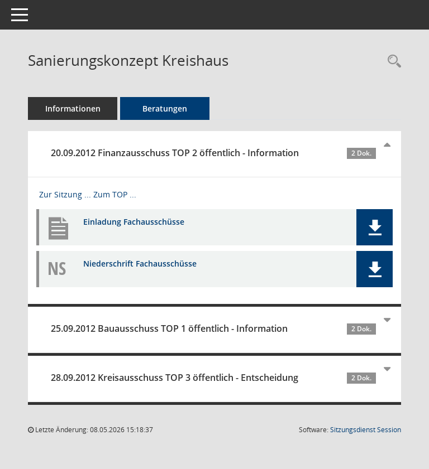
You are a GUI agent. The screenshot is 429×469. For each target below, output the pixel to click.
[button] (374, 227)
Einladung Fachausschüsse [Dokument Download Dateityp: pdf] (133, 221)
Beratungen (164, 108)
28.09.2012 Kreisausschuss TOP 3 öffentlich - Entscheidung (213, 377)
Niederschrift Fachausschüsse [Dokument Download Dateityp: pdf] (140, 263)
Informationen (73, 108)
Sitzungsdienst (365, 429)
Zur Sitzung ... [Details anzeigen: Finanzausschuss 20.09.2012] (65, 194)
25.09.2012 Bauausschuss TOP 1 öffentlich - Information (213, 328)
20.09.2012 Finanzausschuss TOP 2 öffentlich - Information (213, 153)
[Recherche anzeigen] (391, 61)
